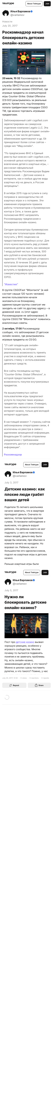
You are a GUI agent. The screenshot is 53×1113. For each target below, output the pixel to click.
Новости (7, 21)
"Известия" (11, 284)
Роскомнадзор (13, 454)
